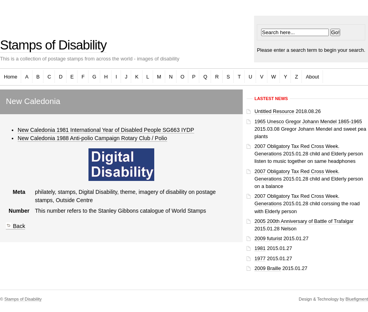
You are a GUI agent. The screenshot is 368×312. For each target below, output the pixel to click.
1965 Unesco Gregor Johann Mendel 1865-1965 (308, 121)
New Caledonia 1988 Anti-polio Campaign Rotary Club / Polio (92, 138)
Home (10, 77)
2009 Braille (267, 268)
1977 (259, 258)
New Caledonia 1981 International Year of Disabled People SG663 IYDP (106, 130)
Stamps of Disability (53, 45)
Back (15, 226)
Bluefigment (357, 299)
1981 (259, 248)
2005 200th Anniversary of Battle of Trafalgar (304, 221)
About (312, 77)
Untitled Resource (274, 111)
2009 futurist (268, 238)
